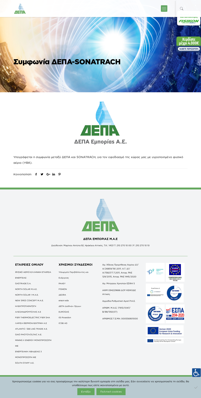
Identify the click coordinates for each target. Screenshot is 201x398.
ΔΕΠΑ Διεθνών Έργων (70, 306)
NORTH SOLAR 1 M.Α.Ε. (27, 295)
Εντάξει (86, 391)
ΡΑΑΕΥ (62, 283)
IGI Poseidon (65, 317)
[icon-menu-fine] (164, 8)
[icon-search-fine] (182, 8)
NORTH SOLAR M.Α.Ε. (26, 289)
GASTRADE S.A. (23, 283)
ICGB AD (63, 323)
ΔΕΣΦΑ (62, 295)
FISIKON (63, 289)
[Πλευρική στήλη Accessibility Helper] (196, 371)
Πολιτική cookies (111, 391)
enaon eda (64, 300)
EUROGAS (64, 312)
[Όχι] (196, 387)
